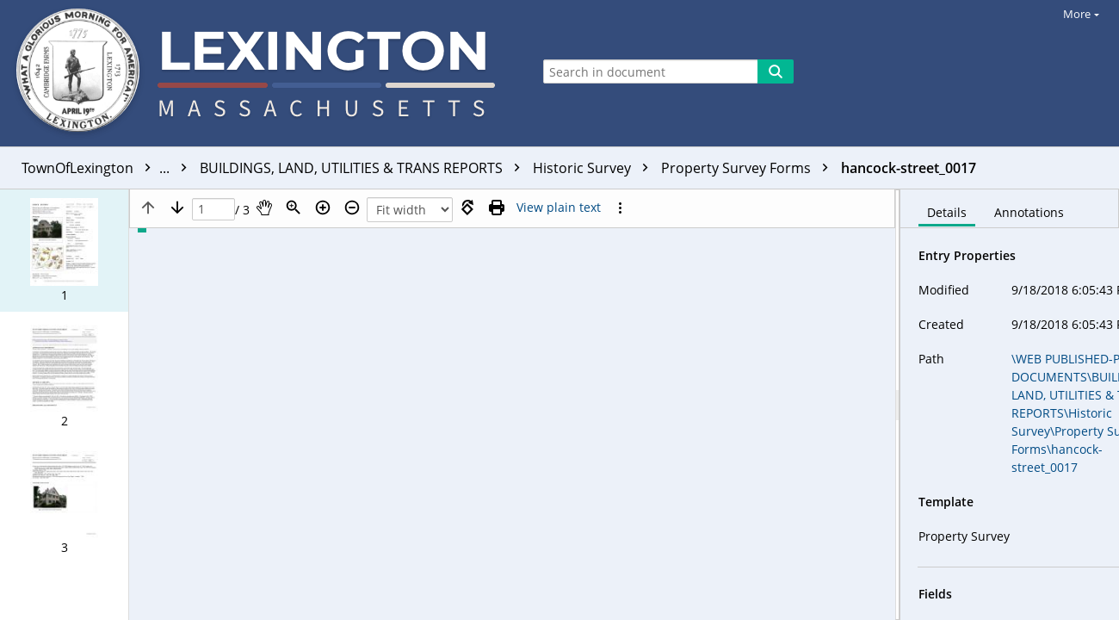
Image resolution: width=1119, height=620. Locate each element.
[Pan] (264, 207)
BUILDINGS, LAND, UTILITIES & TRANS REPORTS (364, 167)
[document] (1009, 404)
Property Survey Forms (749, 167)
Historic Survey (595, 167)
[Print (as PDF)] (496, 207)
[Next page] (177, 207)
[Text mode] (558, 207)
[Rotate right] (467, 207)
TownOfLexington (108, 167)
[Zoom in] (322, 207)
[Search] (775, 71)
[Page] (213, 209)
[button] (64, 250)
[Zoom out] (352, 207)
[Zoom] (293, 207)
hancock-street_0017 (908, 167)
